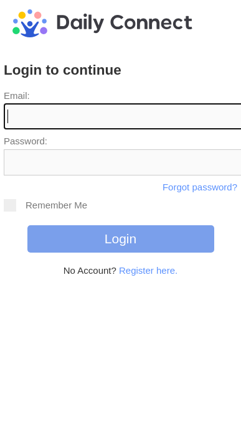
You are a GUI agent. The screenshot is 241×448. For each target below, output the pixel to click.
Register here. (148, 270)
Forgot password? (200, 187)
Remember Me (45, 205)
